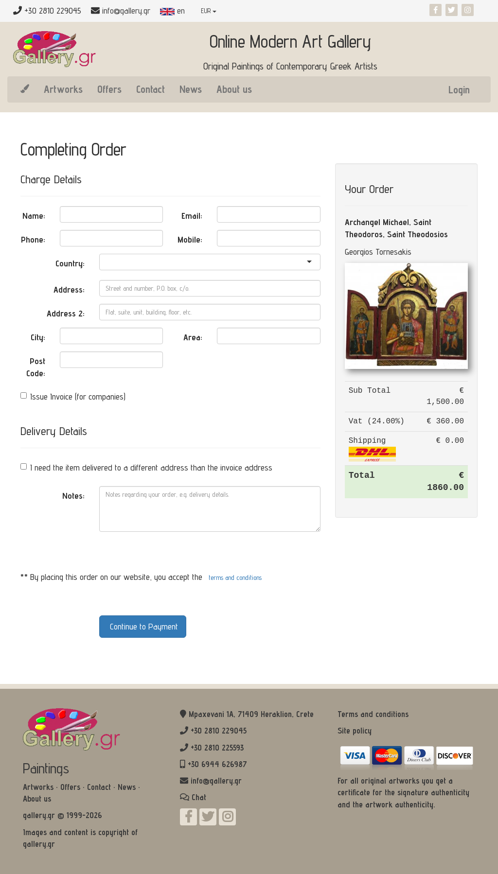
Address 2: (66, 313)
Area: (192, 337)
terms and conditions (235, 577)
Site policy (355, 730)
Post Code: (35, 367)
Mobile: (190, 239)
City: (38, 337)
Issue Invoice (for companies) (72, 396)
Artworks (63, 89)
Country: (70, 263)
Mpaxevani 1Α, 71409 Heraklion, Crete (251, 714)
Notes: (73, 495)
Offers (109, 89)
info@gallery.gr (126, 10)
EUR (208, 11)
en (172, 10)
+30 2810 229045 (219, 730)
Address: (69, 289)
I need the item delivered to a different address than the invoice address (146, 467)
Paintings (46, 768)
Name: (33, 215)
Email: (191, 215)
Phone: (33, 239)
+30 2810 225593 (217, 747)
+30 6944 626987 (217, 764)
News (190, 89)
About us (234, 89)
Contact (150, 89)
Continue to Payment (142, 626)
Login (459, 89)
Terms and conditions (373, 714)
